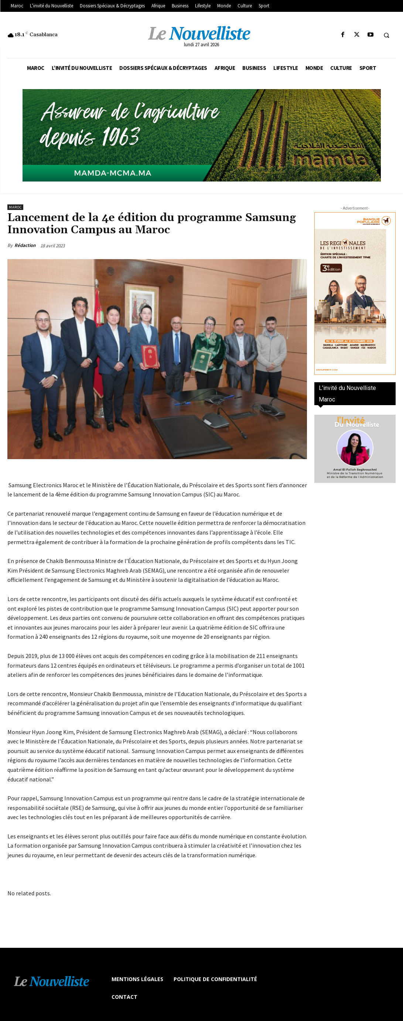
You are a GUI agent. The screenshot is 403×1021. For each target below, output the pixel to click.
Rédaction (24, 245)
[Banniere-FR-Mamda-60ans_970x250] (201, 135)
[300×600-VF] (355, 293)
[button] (386, 35)
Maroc (15, 207)
